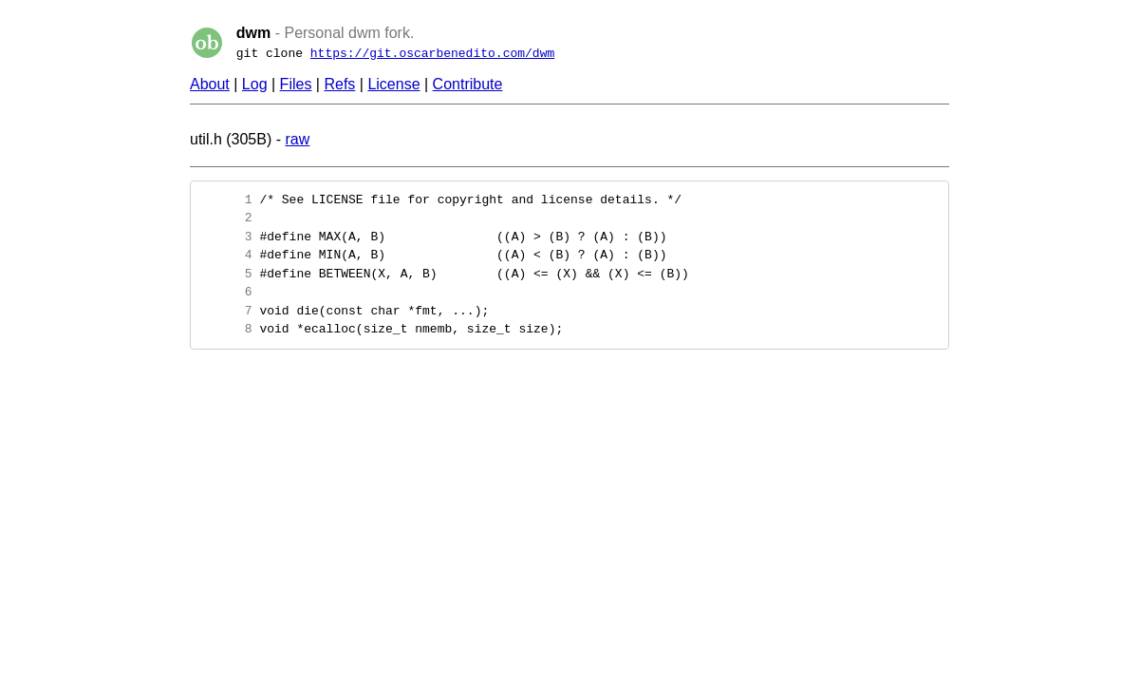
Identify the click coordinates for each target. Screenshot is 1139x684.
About (210, 84)
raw (297, 139)
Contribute (468, 84)
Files (296, 84)
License (393, 84)
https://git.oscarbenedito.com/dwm (432, 53)
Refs (339, 84)
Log (255, 84)
